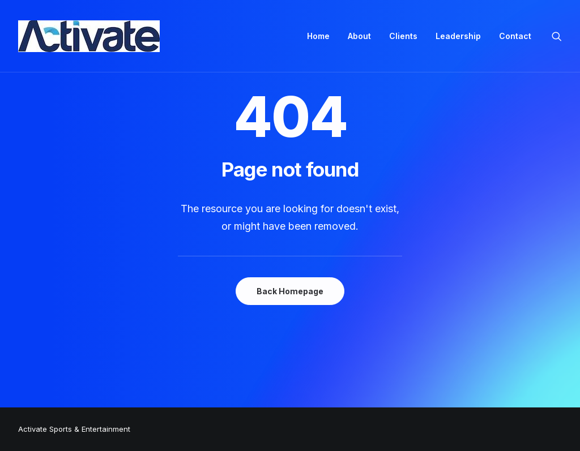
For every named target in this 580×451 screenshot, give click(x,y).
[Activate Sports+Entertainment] (89, 36)
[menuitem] (318, 36)
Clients (403, 36)
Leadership (458, 36)
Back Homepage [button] (290, 291)
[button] (557, 36)
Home (318, 36)
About (359, 36)
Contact (515, 36)
